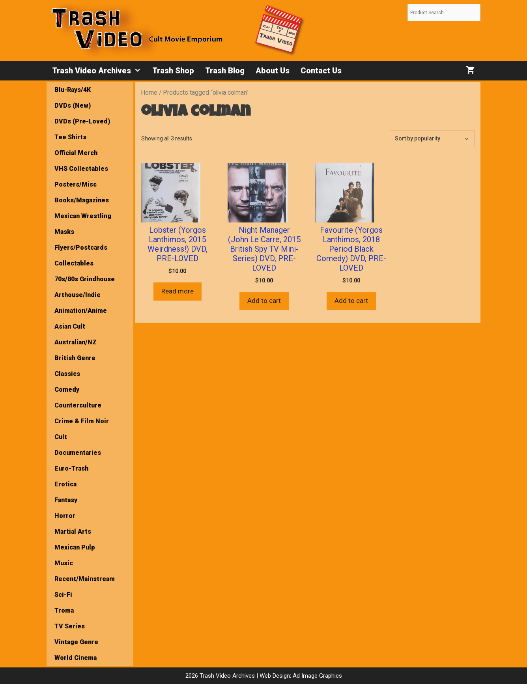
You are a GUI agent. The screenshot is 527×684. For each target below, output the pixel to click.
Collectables (73, 263)
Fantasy (65, 500)
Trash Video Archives (99, 70)
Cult (60, 437)
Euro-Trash (71, 468)
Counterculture (77, 405)
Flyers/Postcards (80, 247)
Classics (67, 374)
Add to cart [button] (264, 301)
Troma (64, 610)
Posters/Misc (75, 184)
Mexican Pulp (74, 547)
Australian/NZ (75, 342)
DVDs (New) (72, 105)
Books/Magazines (81, 200)
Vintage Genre (76, 642)
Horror (64, 516)
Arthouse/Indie (77, 295)
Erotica (65, 484)
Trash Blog (225, 70)
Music (63, 563)
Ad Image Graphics (316, 675)
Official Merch (75, 153)
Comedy (66, 389)
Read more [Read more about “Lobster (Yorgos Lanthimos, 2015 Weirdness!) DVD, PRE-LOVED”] (177, 291)
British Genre (74, 358)
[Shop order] (432, 138)
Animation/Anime (80, 310)
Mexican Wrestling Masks (82, 223)
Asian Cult (69, 326)
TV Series (69, 626)
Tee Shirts (70, 137)
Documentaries (77, 452)
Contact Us (321, 70)
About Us (273, 70)
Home (149, 92)
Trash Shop (173, 70)
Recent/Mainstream (84, 579)
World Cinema (75, 658)
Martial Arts (72, 531)
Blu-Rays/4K (72, 89)
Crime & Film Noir (81, 421)
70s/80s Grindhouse (84, 279)
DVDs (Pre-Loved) (82, 121)
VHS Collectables (81, 168)
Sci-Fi (63, 594)
